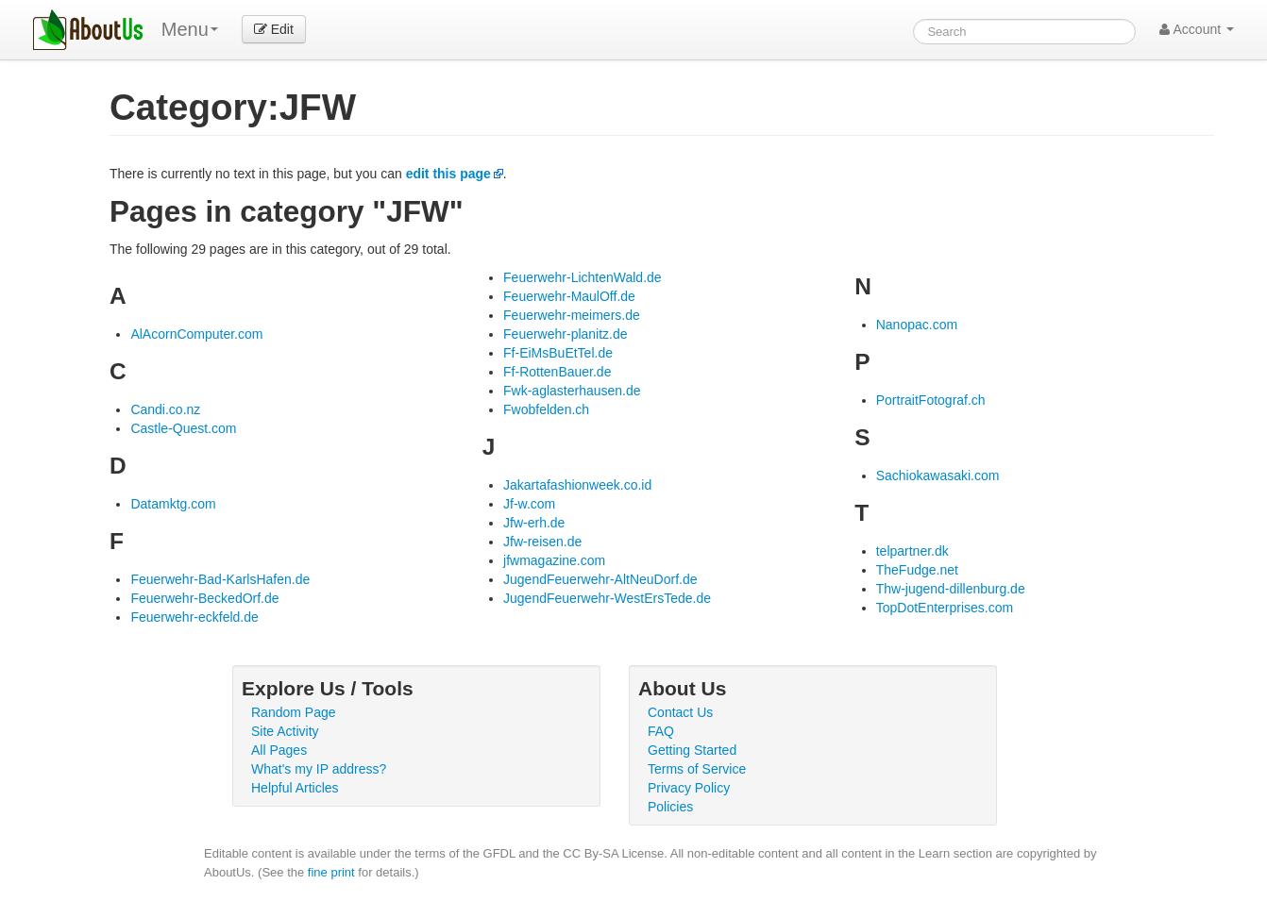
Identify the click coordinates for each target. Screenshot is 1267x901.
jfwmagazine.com (554, 560)
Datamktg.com (172, 503)
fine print (331, 872)
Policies (670, 806)
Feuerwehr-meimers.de (571, 315)
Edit (274, 29)
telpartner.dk (912, 551)
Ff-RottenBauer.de (557, 371)
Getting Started (692, 750)
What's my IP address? (318, 768)
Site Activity (285, 731)
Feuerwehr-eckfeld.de (194, 617)
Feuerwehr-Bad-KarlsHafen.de (220, 579)
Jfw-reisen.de (542, 541)
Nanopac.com (916, 324)
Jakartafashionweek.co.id (577, 484)
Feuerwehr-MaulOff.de (569, 296)
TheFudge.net (917, 569)
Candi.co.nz (165, 409)
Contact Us (680, 712)
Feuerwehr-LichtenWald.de (582, 277)
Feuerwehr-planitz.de (565, 334)
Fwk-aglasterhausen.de (572, 390)
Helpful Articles (295, 787)
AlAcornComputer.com (196, 334)
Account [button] (1196, 29)
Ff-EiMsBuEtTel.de (558, 352)
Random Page (293, 712)
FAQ (661, 731)
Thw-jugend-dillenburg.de (950, 588)
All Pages (279, 750)
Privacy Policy (689, 787)
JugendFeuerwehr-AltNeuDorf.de (600, 579)
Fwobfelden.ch (546, 409)
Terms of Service (697, 768)
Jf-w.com (529, 503)
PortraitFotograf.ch (931, 400)
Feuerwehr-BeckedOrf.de (204, 598)
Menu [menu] (189, 29)
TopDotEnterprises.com (945, 607)
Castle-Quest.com (183, 428)
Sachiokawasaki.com (938, 475)
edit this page (448, 173)
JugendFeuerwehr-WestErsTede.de (607, 598)
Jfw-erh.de (534, 522)
